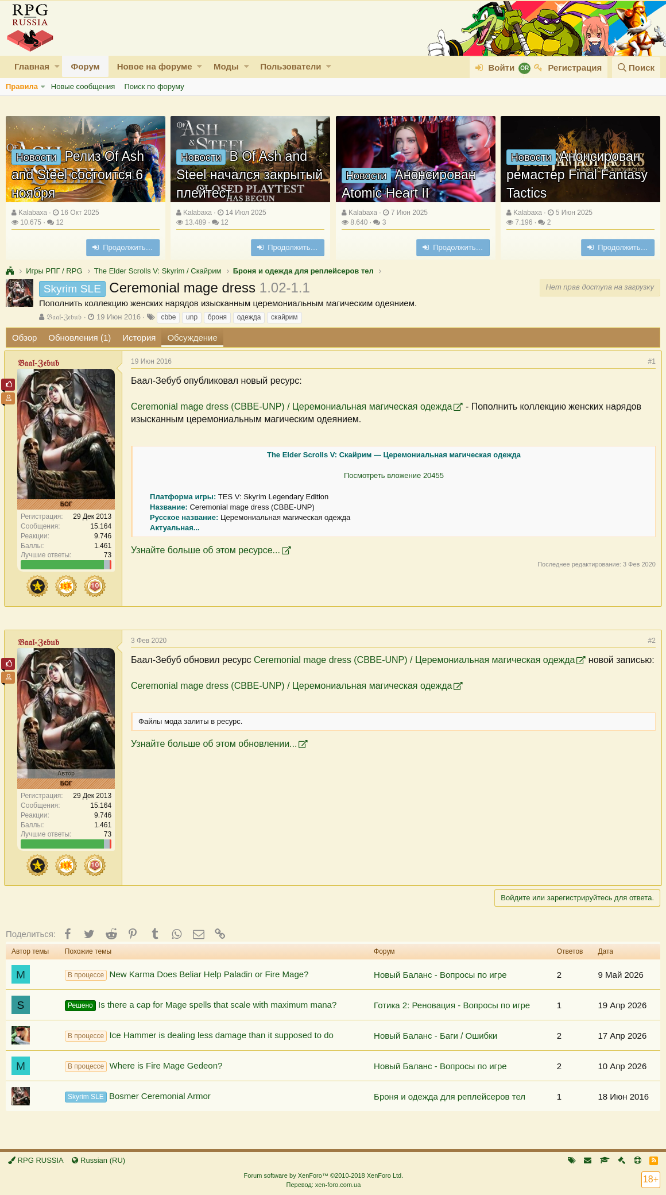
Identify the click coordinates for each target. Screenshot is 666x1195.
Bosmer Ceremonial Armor (138, 1097)
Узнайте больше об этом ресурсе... (207, 550)
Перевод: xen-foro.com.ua (323, 1184)
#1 (650, 361)
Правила (22, 86)
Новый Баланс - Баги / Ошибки (435, 1035)
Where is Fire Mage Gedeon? (144, 1066)
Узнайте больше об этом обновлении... (216, 756)
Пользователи (290, 66)
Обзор (24, 337)
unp (192, 317)
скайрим (284, 317)
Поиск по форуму (154, 86)
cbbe (168, 317)
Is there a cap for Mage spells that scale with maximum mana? (201, 1005)
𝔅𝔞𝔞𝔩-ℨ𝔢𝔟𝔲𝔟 (64, 317)
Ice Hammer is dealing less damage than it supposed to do (199, 1036)
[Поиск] (636, 67)
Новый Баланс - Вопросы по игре (440, 975)
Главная (31, 66)
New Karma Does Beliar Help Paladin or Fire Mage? (187, 975)
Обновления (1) (79, 337)
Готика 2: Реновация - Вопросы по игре (452, 1005)
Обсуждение (192, 337)
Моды (226, 66)
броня (217, 317)
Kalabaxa (32, 213)
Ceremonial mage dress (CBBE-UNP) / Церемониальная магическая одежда (293, 406)
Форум (85, 66)
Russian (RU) (98, 1160)
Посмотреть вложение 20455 (394, 475)
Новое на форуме (154, 66)
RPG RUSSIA (36, 1160)
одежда (249, 317)
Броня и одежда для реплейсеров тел (449, 1096)
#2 (650, 641)
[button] (57, 66)
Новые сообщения (83, 86)
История (139, 337)
